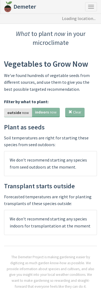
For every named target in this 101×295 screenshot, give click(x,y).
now (18, 112)
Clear (74, 112)
